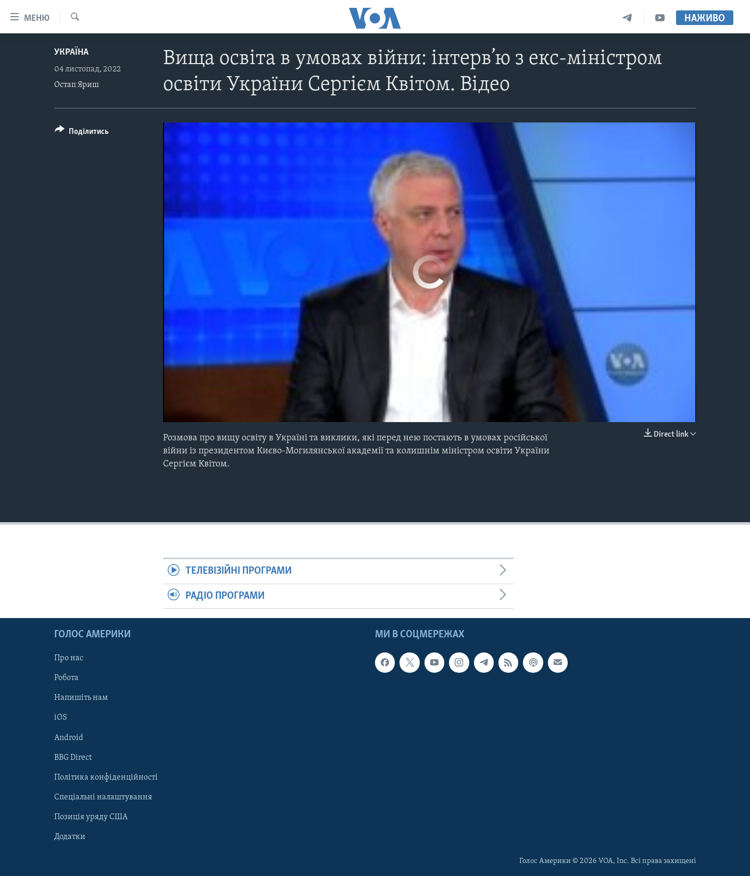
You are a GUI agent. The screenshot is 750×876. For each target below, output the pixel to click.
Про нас (68, 658)
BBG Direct (73, 758)
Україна (71, 52)
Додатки (69, 837)
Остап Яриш (76, 85)
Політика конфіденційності (106, 777)
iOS (60, 718)
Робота (66, 678)
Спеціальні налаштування (103, 797)
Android (68, 738)
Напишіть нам (81, 698)
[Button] (82, 133)
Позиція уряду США (91, 817)
